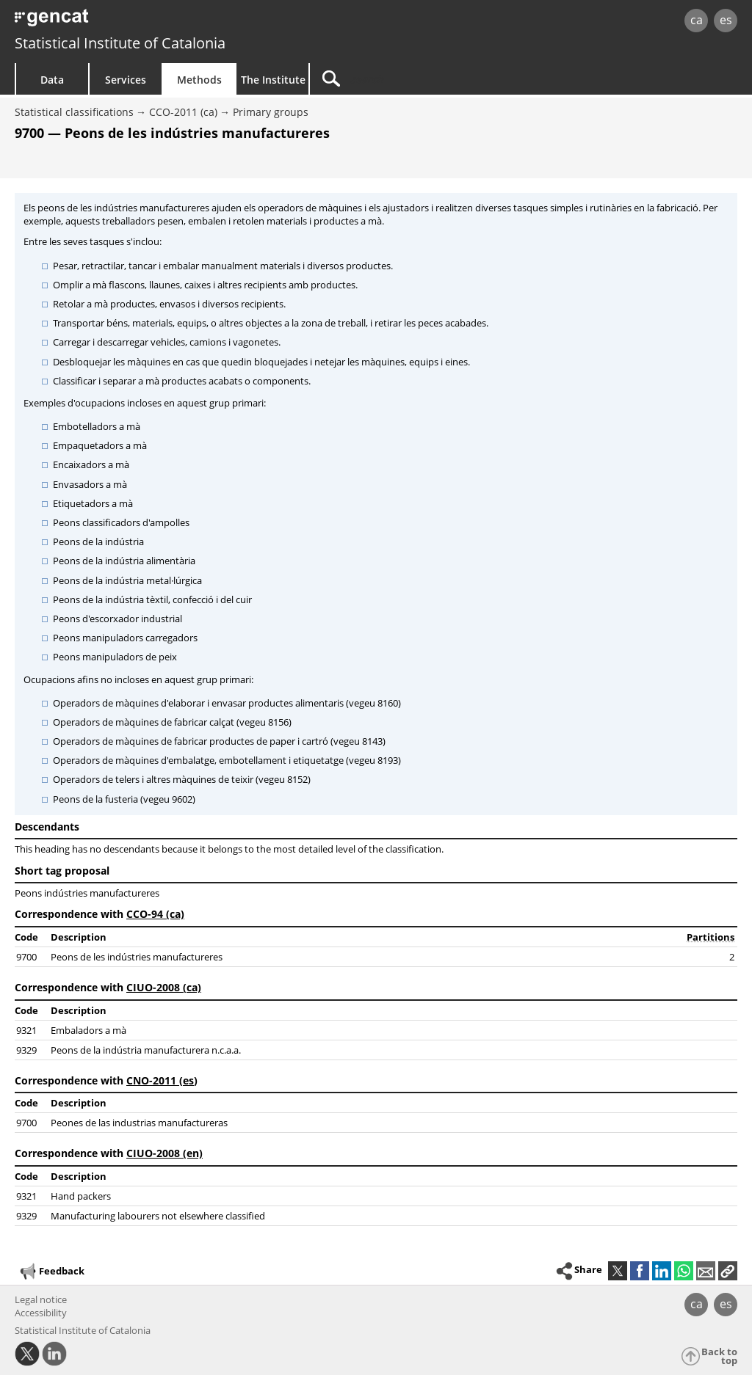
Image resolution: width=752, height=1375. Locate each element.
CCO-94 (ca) (155, 914)
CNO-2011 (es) (162, 1080)
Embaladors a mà (88, 1030)
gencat (159, 21)
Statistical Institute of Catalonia (120, 43)
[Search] (435, 79)
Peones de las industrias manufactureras (139, 1122)
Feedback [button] (51, 1271)
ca (696, 20)
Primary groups (270, 112)
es (726, 20)
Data (52, 80)
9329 (26, 1050)
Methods (199, 80)
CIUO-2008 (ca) (163, 987)
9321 (26, 1030)
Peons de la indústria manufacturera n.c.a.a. (146, 1050)
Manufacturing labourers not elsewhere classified (158, 1215)
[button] (727, 1270)
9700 (26, 956)
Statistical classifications (74, 112)
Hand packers (81, 1196)
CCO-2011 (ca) (183, 112)
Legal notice (41, 1299)
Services (125, 80)
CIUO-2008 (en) (164, 1153)
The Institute (273, 80)
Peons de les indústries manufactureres (137, 956)
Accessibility (41, 1312)
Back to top (719, 1356)
